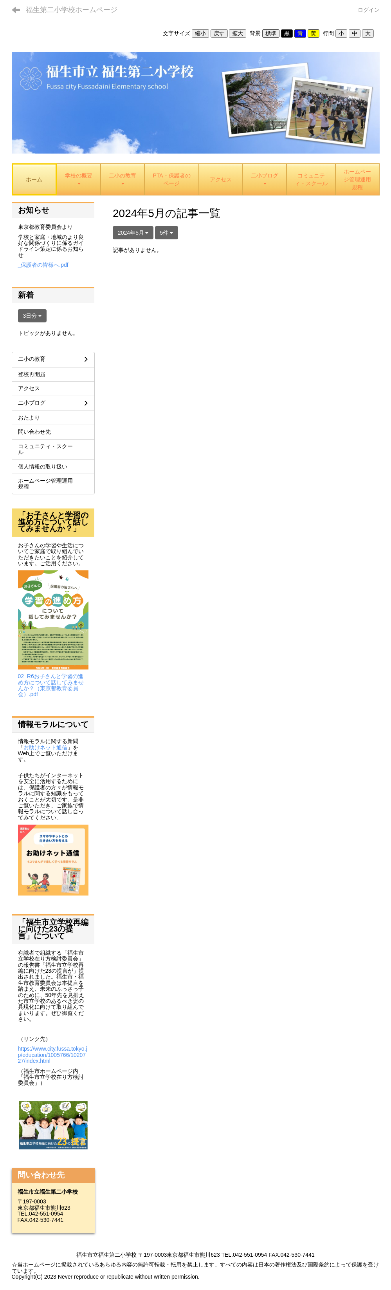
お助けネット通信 (45, 747)
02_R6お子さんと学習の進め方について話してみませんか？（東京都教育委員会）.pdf (51, 685)
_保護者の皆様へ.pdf (43, 265)
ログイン (369, 10)
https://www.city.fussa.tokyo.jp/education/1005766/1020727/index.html (52, 1055)
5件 (166, 233)
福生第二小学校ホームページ (71, 10)
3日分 (32, 316)
